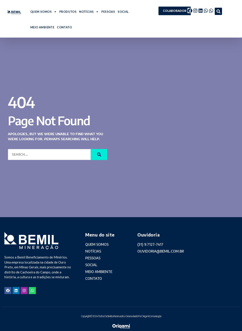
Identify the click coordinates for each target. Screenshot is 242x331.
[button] (218, 11)
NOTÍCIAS (89, 11)
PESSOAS (108, 11)
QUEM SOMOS (43, 11)
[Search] (99, 154)
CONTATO (64, 27)
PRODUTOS (67, 11)
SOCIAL (123, 11)
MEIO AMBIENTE (42, 27)
